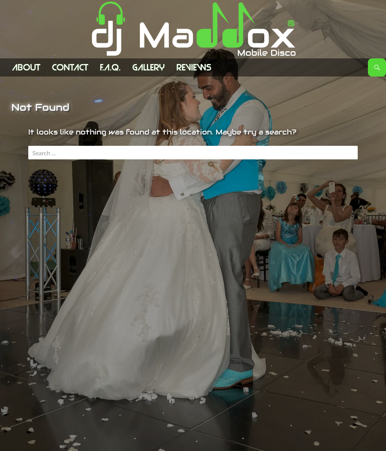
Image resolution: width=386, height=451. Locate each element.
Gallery (148, 67)
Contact (70, 67)
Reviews (193, 67)
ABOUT (26, 67)
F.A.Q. (110, 67)
